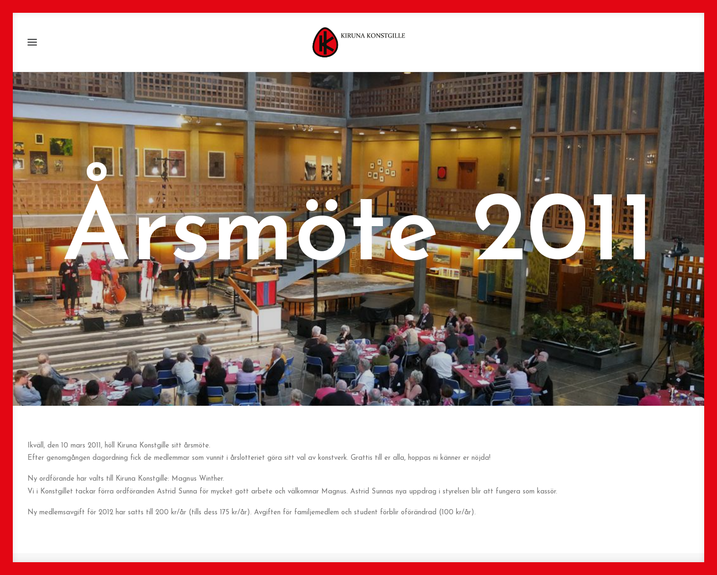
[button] (32, 42)
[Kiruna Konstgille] (358, 42)
